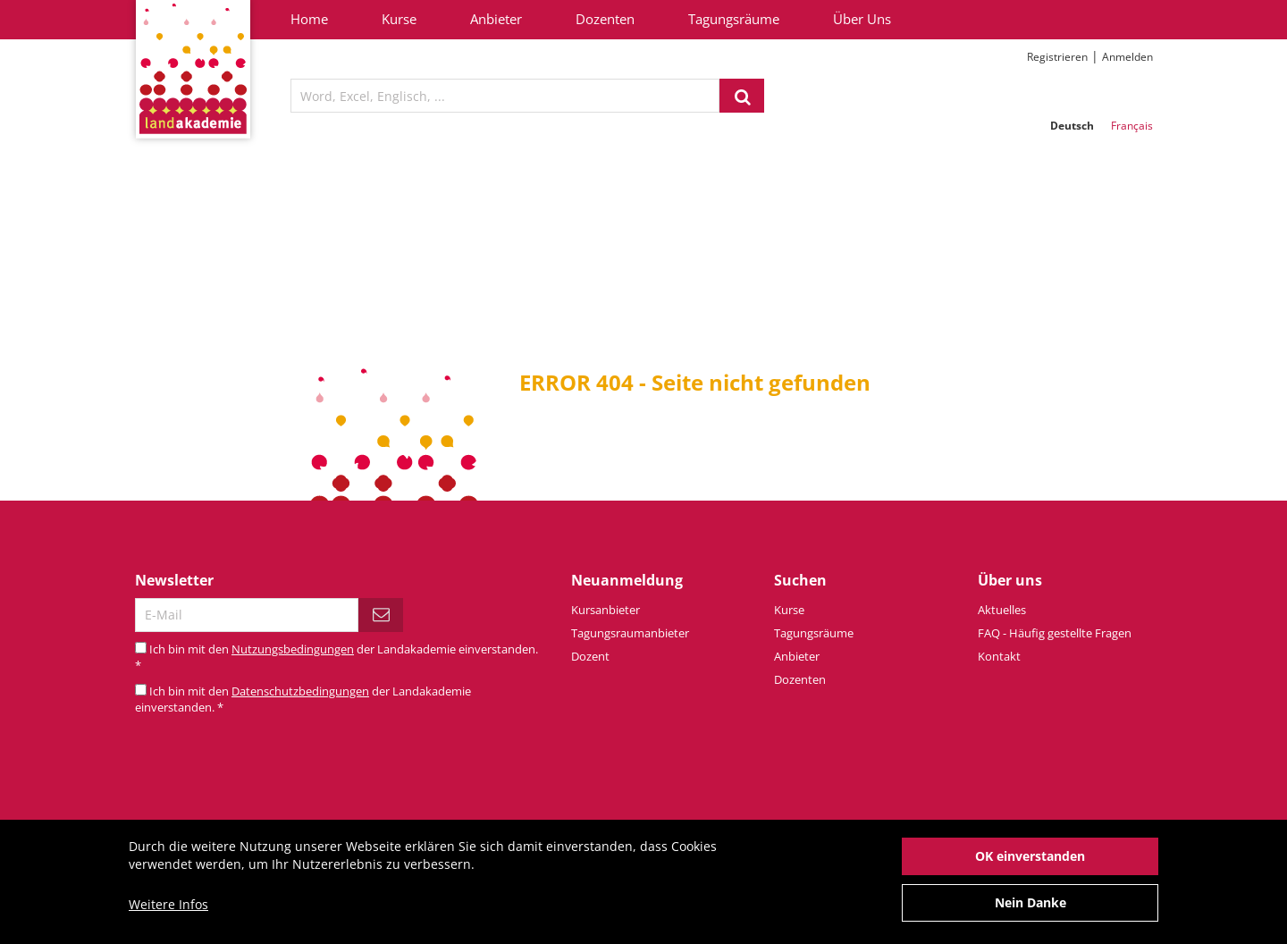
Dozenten (605, 19)
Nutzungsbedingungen (292, 649)
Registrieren (1057, 56)
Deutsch (1072, 125)
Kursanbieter (605, 610)
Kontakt (999, 656)
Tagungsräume (733, 19)
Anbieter (496, 19)
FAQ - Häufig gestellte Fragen (1054, 633)
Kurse (399, 19)
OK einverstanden (1030, 855)
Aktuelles (1002, 610)
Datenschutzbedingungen (300, 691)
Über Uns (862, 19)
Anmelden (1127, 56)
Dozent (590, 656)
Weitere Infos (168, 904)
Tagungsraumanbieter (630, 633)
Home (309, 19)
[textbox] (504, 96)
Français (1132, 125)
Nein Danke (1030, 902)
